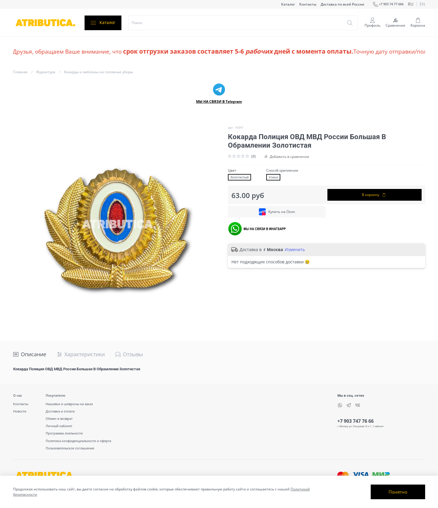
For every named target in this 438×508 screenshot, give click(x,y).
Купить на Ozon (277, 211)
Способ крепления (282, 170)
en (422, 4)
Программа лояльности (64, 433)
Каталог (288, 4)
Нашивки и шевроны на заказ (69, 404)
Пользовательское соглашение (70, 448)
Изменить (295, 249)
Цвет (232, 170)
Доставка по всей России (342, 4)
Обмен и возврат (59, 418)
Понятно (398, 492)
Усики (273, 177)
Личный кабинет (59, 426)
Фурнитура (45, 71)
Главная (20, 71)
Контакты (307, 4)
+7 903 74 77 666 (388, 4)
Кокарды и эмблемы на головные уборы (98, 71)
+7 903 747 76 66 (355, 421)
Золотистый (239, 177)
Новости (19, 411)
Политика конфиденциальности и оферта (78, 441)
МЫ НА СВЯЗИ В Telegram (219, 101)
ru (410, 4)
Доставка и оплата (60, 411)
